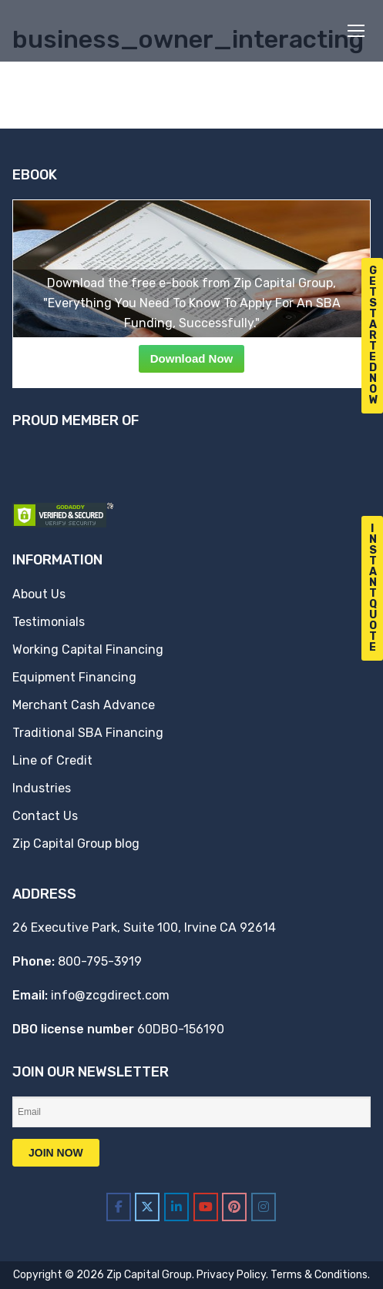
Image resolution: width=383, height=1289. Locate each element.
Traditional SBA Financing (87, 732)
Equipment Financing (74, 677)
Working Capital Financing (87, 649)
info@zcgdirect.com (110, 995)
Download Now (191, 358)
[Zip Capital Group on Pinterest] (234, 1207)
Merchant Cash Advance (83, 705)
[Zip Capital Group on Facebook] (118, 1207)
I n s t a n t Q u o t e (373, 588)
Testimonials (48, 621)
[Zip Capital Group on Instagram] (263, 1207)
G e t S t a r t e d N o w (373, 335)
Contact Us (45, 816)
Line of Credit (52, 760)
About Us (39, 594)
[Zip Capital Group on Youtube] (205, 1207)
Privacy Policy (231, 1274)
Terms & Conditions (319, 1274)
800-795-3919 (100, 961)
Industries (41, 788)
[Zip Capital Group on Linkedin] (176, 1207)
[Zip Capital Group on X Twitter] (147, 1207)
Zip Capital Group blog (75, 843)
